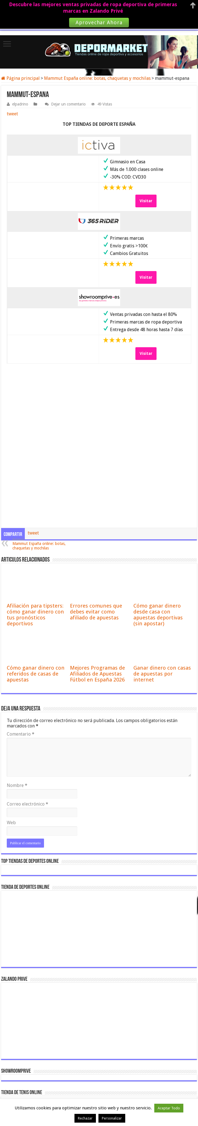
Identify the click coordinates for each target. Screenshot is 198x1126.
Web (11, 822)
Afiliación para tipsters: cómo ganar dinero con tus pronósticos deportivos (35, 614)
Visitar (146, 201)
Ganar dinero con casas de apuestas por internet (162, 674)
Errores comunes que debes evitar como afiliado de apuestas (96, 612)
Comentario (20, 734)
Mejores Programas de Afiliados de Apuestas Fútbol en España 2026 (97, 674)
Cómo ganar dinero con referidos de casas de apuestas (36, 674)
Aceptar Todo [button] (169, 1108)
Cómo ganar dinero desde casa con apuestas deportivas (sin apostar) (158, 614)
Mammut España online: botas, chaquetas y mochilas (97, 78)
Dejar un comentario (68, 104)
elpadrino (20, 104)
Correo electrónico (27, 804)
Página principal (20, 78)
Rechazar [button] (85, 1118)
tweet (12, 113)
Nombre (17, 785)
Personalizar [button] (112, 1118)
